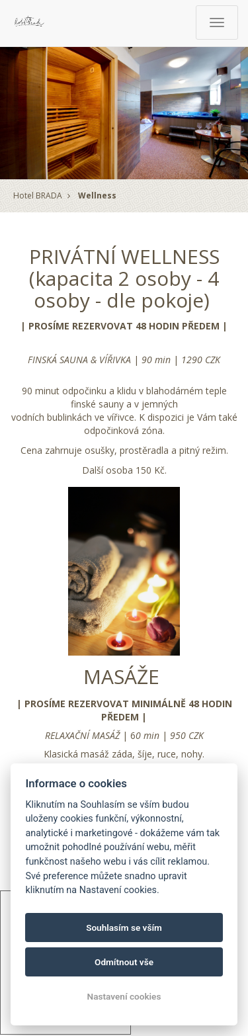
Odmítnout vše (124, 962)
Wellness (97, 195)
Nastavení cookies (124, 996)
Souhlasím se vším (124, 927)
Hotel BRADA (37, 195)
